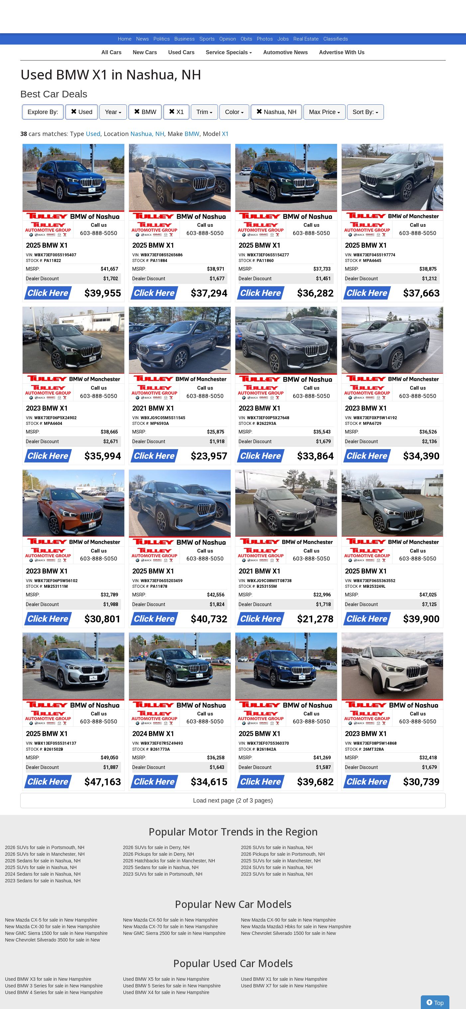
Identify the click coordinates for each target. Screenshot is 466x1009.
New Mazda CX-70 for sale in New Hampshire (170, 926)
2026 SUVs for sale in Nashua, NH (277, 847)
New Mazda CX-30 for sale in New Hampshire (52, 926)
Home (125, 39)
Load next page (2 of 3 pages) (233, 800)
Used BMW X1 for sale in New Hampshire (284, 979)
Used (81, 111)
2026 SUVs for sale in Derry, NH (156, 847)
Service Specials (229, 52)
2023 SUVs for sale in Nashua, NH (277, 874)
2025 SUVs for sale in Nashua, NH (41, 867)
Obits (247, 39)
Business (185, 39)
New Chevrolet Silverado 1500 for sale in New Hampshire (288, 934)
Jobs (284, 39)
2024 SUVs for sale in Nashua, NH (277, 867)
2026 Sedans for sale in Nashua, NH (42, 860)
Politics (162, 39)
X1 (176, 111)
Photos (265, 39)
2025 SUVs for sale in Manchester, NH (281, 860)
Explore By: (43, 112)
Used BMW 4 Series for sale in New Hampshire (54, 992)
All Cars (111, 52)
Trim (204, 112)
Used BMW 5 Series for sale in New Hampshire (172, 985)
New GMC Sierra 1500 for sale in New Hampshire (56, 933)
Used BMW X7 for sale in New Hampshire (284, 985)
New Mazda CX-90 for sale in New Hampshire (288, 920)
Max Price (324, 112)
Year (113, 112)
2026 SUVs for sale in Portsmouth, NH (44, 847)
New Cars (145, 52)
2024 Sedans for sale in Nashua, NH (42, 874)
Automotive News (285, 52)
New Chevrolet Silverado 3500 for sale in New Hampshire (52, 940)
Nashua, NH (276, 111)
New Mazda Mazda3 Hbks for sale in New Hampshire (296, 926)
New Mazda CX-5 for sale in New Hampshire (51, 920)
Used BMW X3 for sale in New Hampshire (48, 979)
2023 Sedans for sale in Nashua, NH (42, 880)
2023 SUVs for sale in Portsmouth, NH (162, 874)
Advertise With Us (342, 52)
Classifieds (335, 39)
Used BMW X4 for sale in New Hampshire (166, 992)
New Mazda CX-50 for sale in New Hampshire (170, 920)
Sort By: (365, 112)
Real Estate (306, 39)
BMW (145, 111)
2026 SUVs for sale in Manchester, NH (45, 854)
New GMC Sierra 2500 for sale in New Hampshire (174, 933)
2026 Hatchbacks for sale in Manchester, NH (169, 860)
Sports (207, 39)
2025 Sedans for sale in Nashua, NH (160, 867)
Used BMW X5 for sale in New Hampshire (166, 979)
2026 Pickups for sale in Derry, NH (158, 854)
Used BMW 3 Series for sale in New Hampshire (54, 985)
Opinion (228, 39)
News (142, 39)
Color (234, 112)
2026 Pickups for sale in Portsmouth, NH (283, 854)
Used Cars (181, 52)
